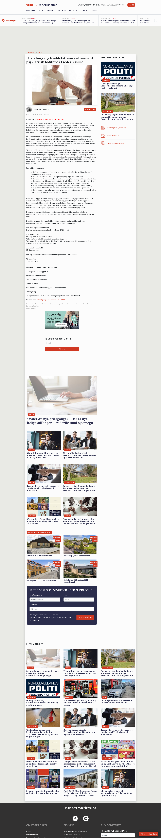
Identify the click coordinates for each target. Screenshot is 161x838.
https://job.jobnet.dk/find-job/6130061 (52, 300)
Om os (28, 831)
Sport (85, 10)
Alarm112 (30, 10)
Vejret (95, 10)
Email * (66, 595)
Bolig (41, 10)
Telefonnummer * (37, 595)
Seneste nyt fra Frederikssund (75, 831)
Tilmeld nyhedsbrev (149, 834)
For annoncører (32, 835)
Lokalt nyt (74, 10)
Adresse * (33, 605)
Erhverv (51, 10)
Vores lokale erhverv (72, 835)
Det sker (62, 10)
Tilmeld (131, 5)
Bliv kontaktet (85, 617)
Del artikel (90, 109)
